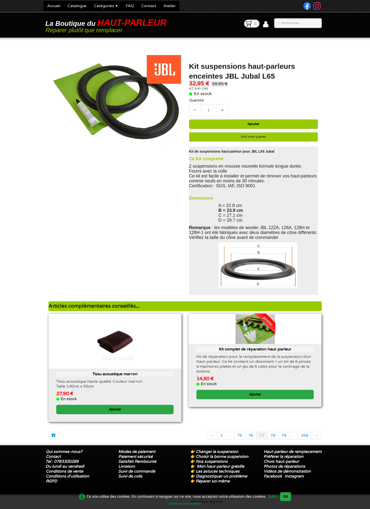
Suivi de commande (136, 471)
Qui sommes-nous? (64, 451)
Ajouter (253, 124)
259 (304, 435)
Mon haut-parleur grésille (220, 466)
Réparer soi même (213, 481)
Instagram (294, 476)
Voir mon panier (253, 137)
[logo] (107, 25)
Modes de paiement (136, 451)
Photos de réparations (284, 466)
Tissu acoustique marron (114, 374)
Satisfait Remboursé (137, 461)
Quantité (196, 100)
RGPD (51, 481)
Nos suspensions (212, 461)
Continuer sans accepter (185, 503)
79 (283, 435)
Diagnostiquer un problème (221, 476)
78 (272, 435)
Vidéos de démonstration (287, 471)
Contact (148, 5)
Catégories (106, 5)
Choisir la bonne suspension (222, 456)
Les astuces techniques (217, 471)
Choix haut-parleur (282, 461)
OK (285, 497)
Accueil (53, 5)
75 (239, 435)
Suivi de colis (130, 476)
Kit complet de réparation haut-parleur (255, 349)
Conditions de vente (64, 471)
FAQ (130, 5)
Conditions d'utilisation (67, 476)
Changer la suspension (217, 451)
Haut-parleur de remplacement (293, 451)
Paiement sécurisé (135, 456)
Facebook (273, 476)
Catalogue (77, 5)
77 (261, 435)
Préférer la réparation (283, 456)
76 (250, 435)
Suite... (273, 496)
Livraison (126, 466)
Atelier (169, 5)
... (230, 435)
